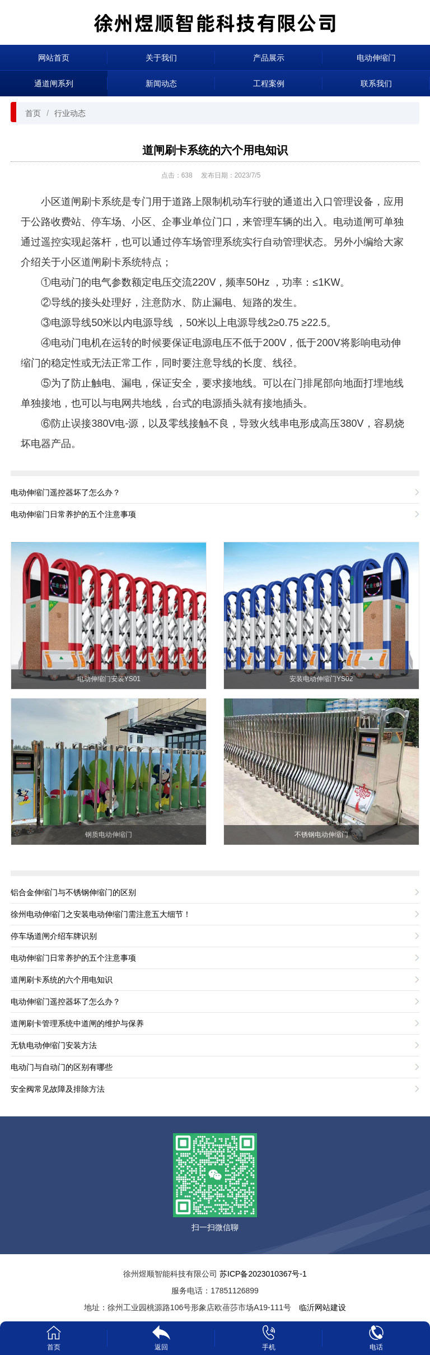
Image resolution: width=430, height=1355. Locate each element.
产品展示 (268, 57)
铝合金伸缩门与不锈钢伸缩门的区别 (73, 892)
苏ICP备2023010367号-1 (263, 1273)
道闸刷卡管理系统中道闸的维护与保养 (77, 1023)
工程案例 (268, 83)
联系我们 (376, 83)
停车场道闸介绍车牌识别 (54, 936)
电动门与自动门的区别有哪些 (62, 1067)
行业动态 (70, 113)
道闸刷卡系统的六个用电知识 (215, 150)
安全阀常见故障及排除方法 (58, 1088)
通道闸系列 (53, 83)
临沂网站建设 (322, 1307)
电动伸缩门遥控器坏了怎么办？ (65, 492)
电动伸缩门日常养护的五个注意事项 (73, 514)
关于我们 (161, 57)
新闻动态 (161, 83)
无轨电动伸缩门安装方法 (54, 1045)
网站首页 (53, 57)
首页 (33, 113)
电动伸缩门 (376, 57)
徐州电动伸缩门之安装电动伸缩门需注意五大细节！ (101, 914)
